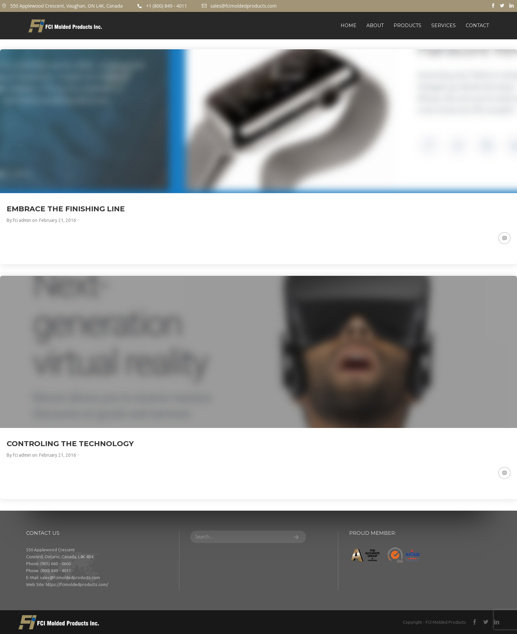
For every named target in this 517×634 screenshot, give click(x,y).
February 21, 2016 (57, 220)
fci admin (22, 220)
